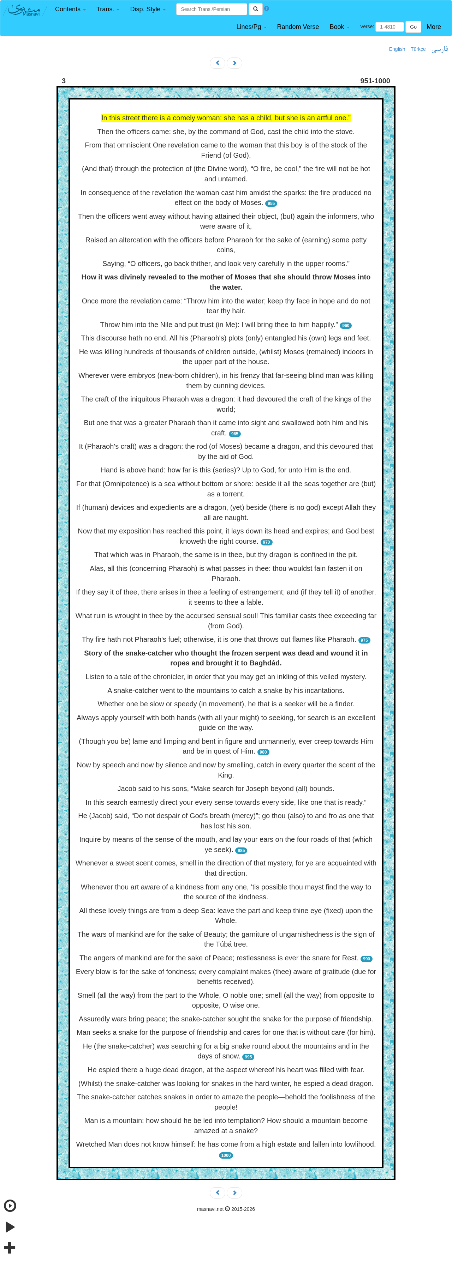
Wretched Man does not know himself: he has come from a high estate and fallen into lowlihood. (226, 1144)
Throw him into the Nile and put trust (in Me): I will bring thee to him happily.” (219, 324)
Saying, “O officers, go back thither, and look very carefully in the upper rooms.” (226, 263)
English (397, 49)
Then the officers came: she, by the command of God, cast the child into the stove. (226, 131)
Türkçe (418, 49)
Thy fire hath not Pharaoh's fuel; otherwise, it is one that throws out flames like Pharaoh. (219, 639)
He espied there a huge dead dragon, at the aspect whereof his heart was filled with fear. (226, 1070)
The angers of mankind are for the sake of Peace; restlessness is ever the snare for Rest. (218, 958)
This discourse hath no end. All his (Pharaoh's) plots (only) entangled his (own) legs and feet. (226, 338)
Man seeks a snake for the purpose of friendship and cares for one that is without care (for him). (226, 1032)
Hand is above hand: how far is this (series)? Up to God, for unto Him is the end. (226, 470)
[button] (70, 9)
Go (413, 27)
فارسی (439, 49)
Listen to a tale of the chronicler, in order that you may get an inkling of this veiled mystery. (226, 677)
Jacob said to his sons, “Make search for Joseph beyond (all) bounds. (226, 788)
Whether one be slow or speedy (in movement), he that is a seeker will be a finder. (225, 704)
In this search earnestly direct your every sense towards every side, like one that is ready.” (226, 802)
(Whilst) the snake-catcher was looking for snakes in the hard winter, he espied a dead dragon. (226, 1083)
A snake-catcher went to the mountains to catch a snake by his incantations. (226, 690)
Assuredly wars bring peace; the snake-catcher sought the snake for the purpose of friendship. (226, 1019)
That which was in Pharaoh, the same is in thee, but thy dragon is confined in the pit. (226, 554)
